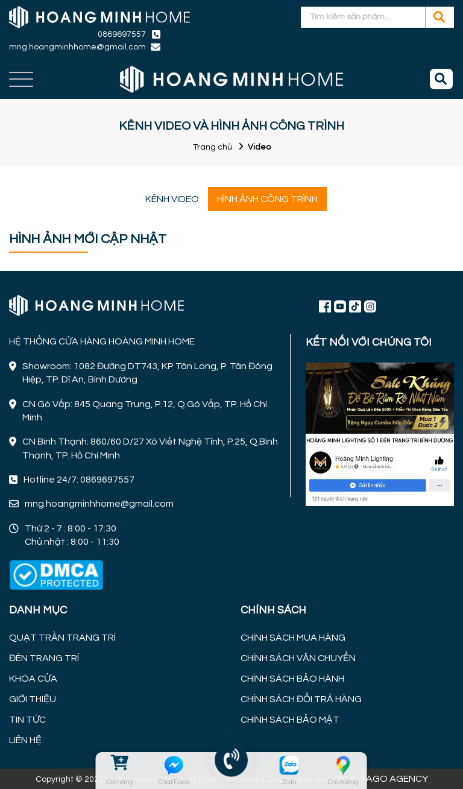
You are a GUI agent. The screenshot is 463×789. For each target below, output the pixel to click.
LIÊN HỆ (25, 740)
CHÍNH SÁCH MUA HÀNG (293, 637)
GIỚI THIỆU (32, 699)
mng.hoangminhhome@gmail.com (77, 47)
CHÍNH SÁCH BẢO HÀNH (292, 678)
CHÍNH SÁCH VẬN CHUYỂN (298, 658)
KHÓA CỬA (33, 678)
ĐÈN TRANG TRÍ (44, 658)
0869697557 (122, 34)
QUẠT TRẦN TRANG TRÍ (62, 637)
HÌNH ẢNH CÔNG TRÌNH (267, 199)
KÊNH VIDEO (172, 199)
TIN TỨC (27, 719)
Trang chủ (212, 147)
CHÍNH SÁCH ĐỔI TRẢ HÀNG (301, 699)
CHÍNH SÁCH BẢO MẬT (290, 719)
